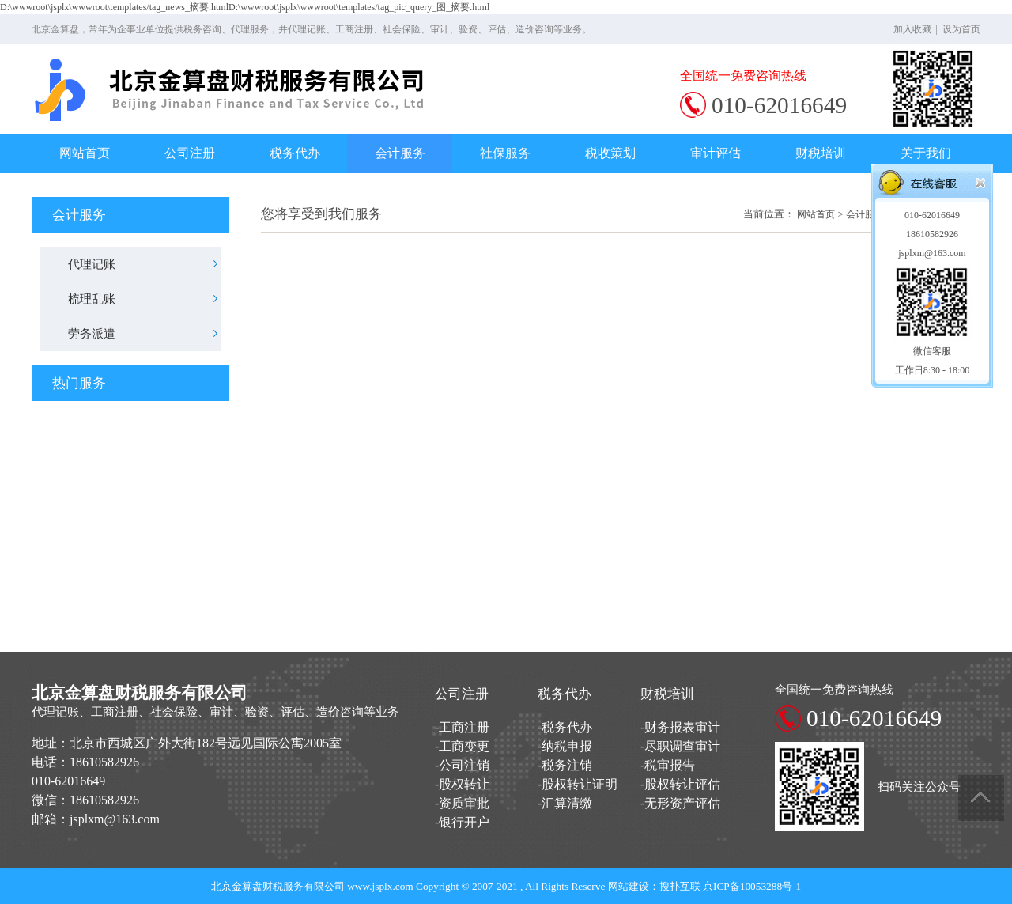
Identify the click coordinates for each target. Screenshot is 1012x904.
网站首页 (84, 153)
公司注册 (189, 153)
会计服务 (400, 153)
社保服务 (505, 153)
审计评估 (715, 153)
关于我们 (926, 153)
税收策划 (610, 153)
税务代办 (295, 153)
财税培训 (820, 153)
